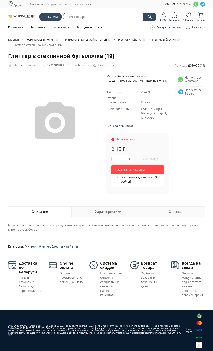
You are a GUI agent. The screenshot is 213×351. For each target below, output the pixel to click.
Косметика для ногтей (40, 39)
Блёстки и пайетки (129, 39)
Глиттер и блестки (164, 39)
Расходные (84, 27)
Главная (13, 39)
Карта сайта (189, 330)
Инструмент (38, 27)
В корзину (149, 158)
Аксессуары (61, 27)
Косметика (15, 27)
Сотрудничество (57, 4)
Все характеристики (119, 126)
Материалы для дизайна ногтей (86, 39)
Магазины (36, 4)
